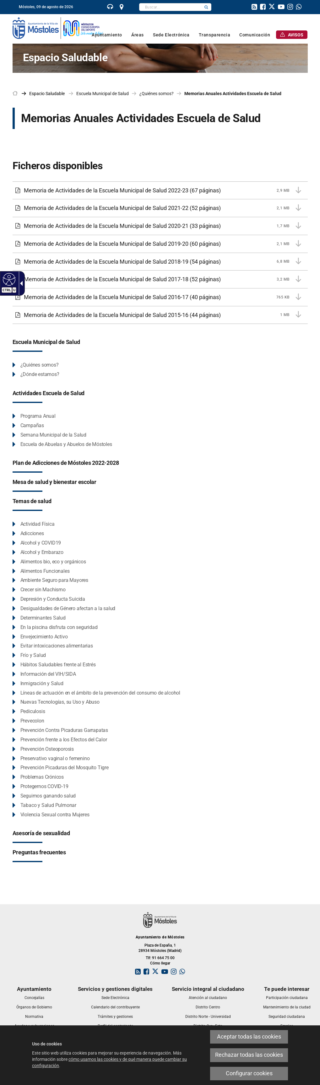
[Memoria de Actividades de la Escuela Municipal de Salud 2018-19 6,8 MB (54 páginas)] (160, 262)
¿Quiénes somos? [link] (156, 93)
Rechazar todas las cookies (249, 1055)
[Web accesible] (8, 279)
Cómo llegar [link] (160, 963)
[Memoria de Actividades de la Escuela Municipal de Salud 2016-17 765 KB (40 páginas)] (160, 297)
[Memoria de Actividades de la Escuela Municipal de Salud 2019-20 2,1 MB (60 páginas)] (160, 244)
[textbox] (170, 7)
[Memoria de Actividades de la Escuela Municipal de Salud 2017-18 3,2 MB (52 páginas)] (160, 279)
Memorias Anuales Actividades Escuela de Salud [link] (232, 93)
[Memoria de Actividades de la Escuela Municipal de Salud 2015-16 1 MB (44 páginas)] (160, 315)
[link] (110, 7)
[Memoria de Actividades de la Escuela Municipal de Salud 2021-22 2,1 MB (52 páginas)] (160, 208)
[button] (206, 7)
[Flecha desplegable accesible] (20, 283)
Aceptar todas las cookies (249, 1037)
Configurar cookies (249, 1073)
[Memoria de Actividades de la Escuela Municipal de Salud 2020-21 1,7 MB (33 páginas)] (160, 226)
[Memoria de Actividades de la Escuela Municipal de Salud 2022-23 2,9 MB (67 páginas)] (160, 190)
